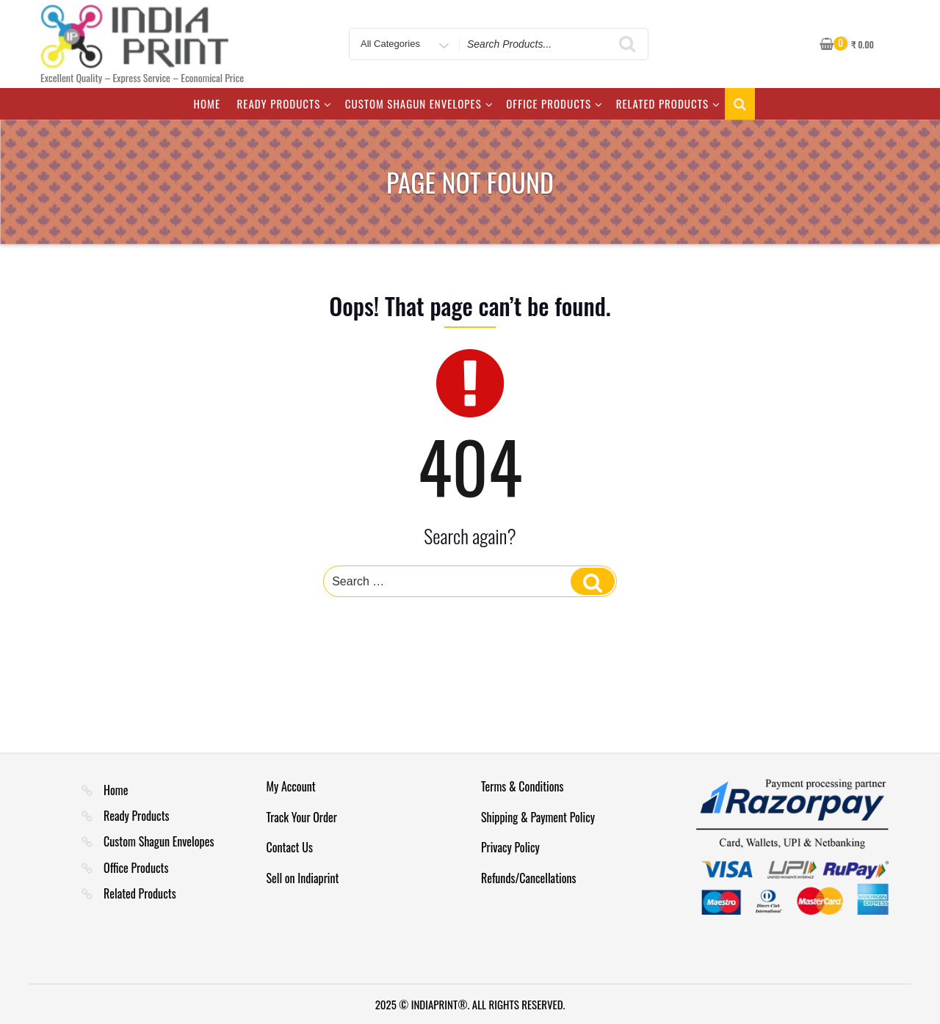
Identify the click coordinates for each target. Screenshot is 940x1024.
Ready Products (285, 103)
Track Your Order (302, 817)
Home (206, 103)
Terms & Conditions (522, 786)
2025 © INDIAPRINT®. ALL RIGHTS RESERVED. (470, 1004)
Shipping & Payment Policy (538, 817)
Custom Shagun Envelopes (419, 103)
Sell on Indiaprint (303, 878)
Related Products (668, 103)
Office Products (554, 103)
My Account (291, 786)
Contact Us (290, 847)
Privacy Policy (510, 847)
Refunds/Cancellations (528, 878)
